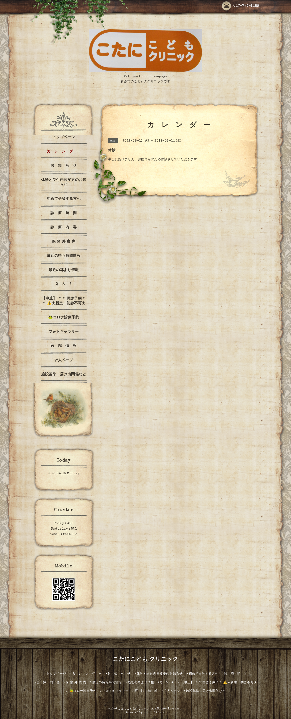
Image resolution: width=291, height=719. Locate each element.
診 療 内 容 (63, 227)
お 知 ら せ (63, 166)
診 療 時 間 (63, 213)
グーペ (148, 712)
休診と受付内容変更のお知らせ (63, 182)
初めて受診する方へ (64, 199)
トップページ (64, 137)
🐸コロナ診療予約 (63, 318)
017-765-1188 (240, 6)
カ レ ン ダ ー (64, 152)
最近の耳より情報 (64, 270)
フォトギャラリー (64, 332)
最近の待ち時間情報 (64, 256)
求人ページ (63, 360)
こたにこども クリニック (145, 659)
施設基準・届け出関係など (63, 374)
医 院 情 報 (63, 346)
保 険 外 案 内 (64, 242)
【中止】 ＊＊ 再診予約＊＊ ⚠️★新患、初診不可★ (64, 301)
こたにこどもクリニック (133, 709)
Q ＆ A (64, 284)
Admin (160, 712)
